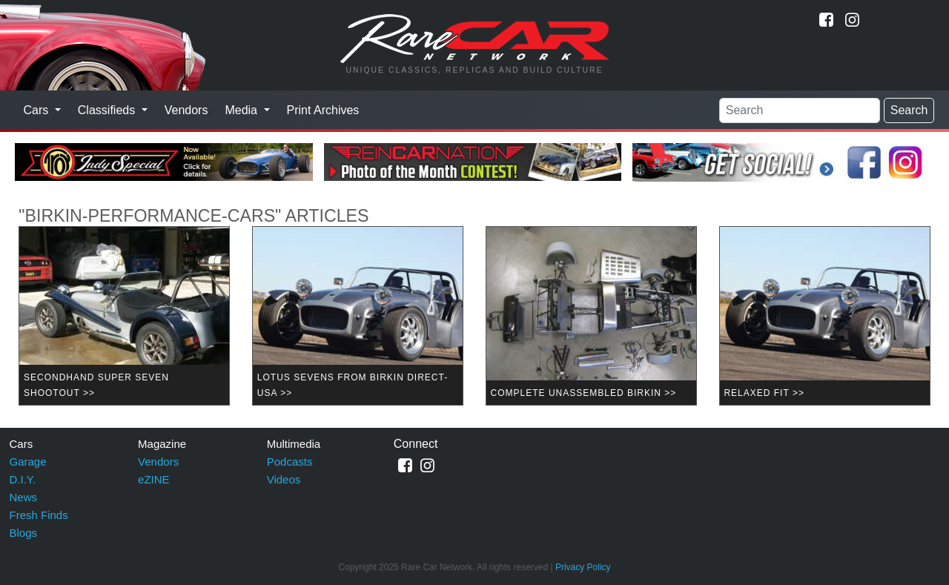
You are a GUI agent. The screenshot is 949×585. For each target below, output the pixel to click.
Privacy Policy (583, 567)
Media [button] (242, 110)
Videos (284, 479)
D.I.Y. (23, 479)
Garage (28, 461)
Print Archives (323, 110)
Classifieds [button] (108, 110)
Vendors (186, 110)
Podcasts (290, 461)
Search (909, 110)
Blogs (24, 532)
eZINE (154, 479)
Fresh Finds (39, 515)
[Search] (799, 110)
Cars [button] (38, 110)
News (24, 497)
